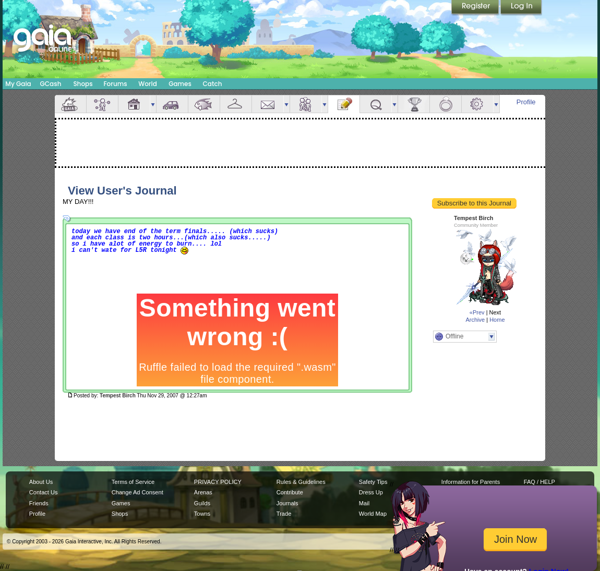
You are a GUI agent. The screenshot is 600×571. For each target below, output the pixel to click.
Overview (70, 104)
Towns (202, 514)
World (147, 83)
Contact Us (43, 492)
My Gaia (18, 83)
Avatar (102, 104)
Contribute (290, 492)
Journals (287, 503)
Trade (284, 514)
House (134, 104)
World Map (373, 514)
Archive (475, 320)
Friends (305, 104)
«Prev (477, 312)
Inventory (235, 104)
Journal (343, 104)
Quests (375, 104)
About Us (41, 482)
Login (521, 8)
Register (475, 8)
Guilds (202, 503)
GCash (51, 83)
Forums (115, 83)
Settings (477, 104)
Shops (82, 83)
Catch (212, 83)
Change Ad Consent (137, 492)
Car (172, 104)
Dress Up (371, 492)
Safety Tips (373, 482)
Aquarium (204, 104)
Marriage (445, 104)
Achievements (413, 104)
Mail (267, 104)
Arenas (203, 492)
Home (497, 320)
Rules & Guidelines (301, 482)
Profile (526, 102)
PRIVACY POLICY (218, 482)
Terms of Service (133, 482)
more (153, 104)
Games (180, 83)
